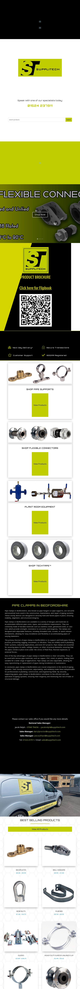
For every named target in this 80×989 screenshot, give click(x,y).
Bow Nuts (21, 911)
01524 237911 (40, 105)
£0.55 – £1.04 (59, 873)
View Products (40, 405)
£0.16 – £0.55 (59, 914)
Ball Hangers (59, 870)
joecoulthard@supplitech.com (47, 735)
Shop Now (40, 214)
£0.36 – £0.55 (21, 873)
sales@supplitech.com (51, 740)
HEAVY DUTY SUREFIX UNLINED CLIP (58, 955)
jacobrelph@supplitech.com (53, 727)
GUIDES (21, 955)
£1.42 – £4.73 (21, 914)
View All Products (40, 829)
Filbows (59, 911)
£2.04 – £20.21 (21, 958)
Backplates (21, 870)
